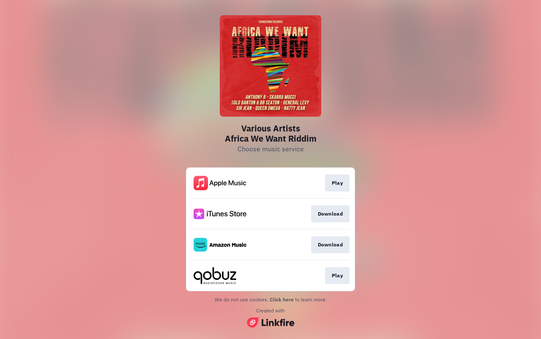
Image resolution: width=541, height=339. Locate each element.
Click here (282, 299)
